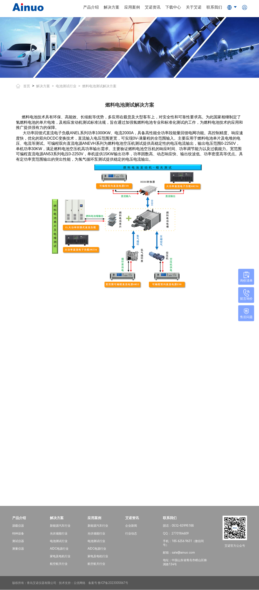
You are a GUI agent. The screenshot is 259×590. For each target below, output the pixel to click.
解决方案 (111, 7)
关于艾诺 (194, 7)
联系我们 (214, 7)
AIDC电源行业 (59, 549)
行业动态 (131, 533)
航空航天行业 (59, 564)
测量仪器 (18, 549)
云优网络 (79, 583)
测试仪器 (18, 541)
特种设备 (18, 533)
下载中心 (173, 7)
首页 (23, 86)
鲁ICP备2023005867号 (113, 583)
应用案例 (132, 7)
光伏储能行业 (59, 533)
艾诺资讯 (152, 7)
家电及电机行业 (60, 556)
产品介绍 (91, 7)
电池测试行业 (66, 86)
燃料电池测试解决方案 (99, 86)
